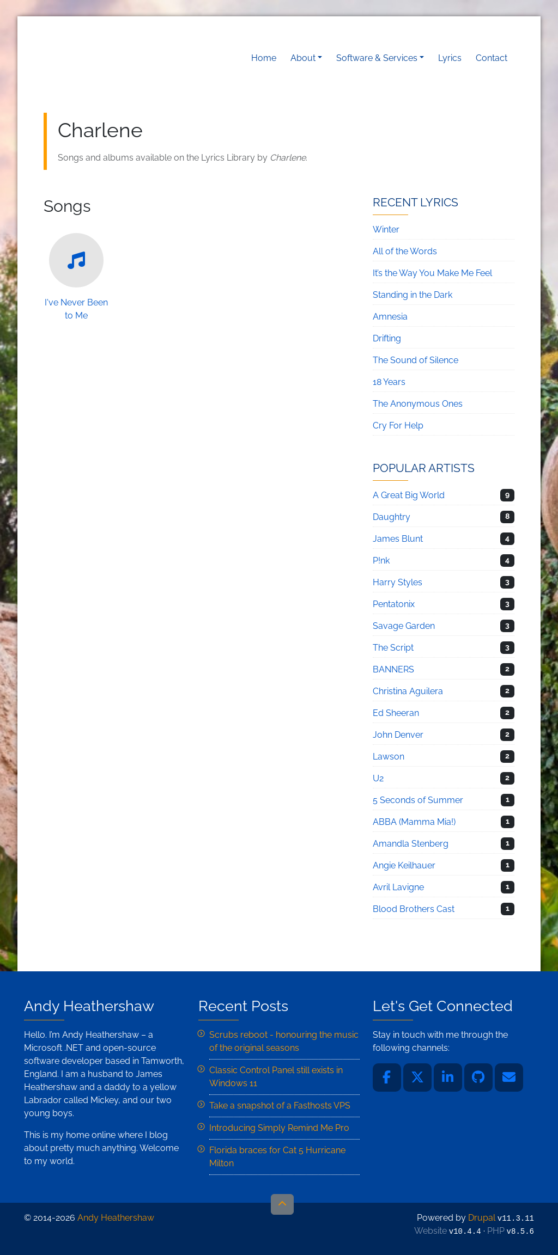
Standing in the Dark (412, 295)
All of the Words (405, 251)
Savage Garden (404, 626)
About (303, 58)
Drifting (387, 338)
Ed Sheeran (396, 713)
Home (263, 58)
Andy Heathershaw (112, 58)
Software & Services (376, 58)
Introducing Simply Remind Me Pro (279, 1128)
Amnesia (390, 316)
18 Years (389, 382)
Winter (386, 229)
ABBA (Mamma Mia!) (414, 822)
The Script (393, 647)
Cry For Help (398, 425)
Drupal (481, 1218)
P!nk (381, 560)
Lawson (388, 756)
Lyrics (450, 58)
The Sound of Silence (415, 360)
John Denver (398, 735)
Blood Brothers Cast (413, 909)
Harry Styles (397, 582)
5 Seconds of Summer (418, 800)
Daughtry (391, 517)
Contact (491, 58)
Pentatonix (394, 604)
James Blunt (398, 539)
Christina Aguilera (408, 691)
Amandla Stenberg (410, 843)
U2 (378, 778)
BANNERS (393, 669)
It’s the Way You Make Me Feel (432, 273)
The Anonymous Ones (418, 404)
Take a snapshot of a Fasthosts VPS (279, 1105)
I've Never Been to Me (76, 277)
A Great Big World (409, 495)
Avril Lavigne (398, 887)
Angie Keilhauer (404, 865)
